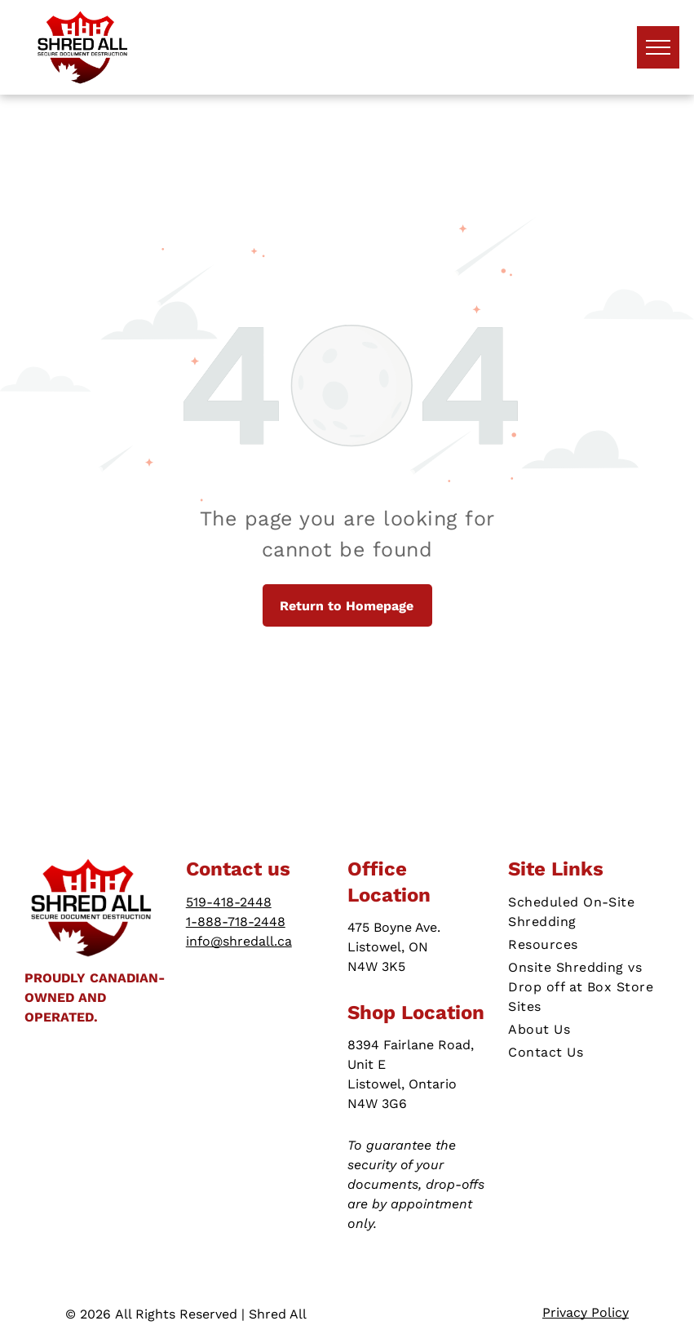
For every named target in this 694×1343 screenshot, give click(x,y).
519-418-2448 (229, 902)
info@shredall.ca (239, 941)
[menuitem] (589, 912)
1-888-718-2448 (235, 921)
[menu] (658, 47)
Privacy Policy (585, 1312)
